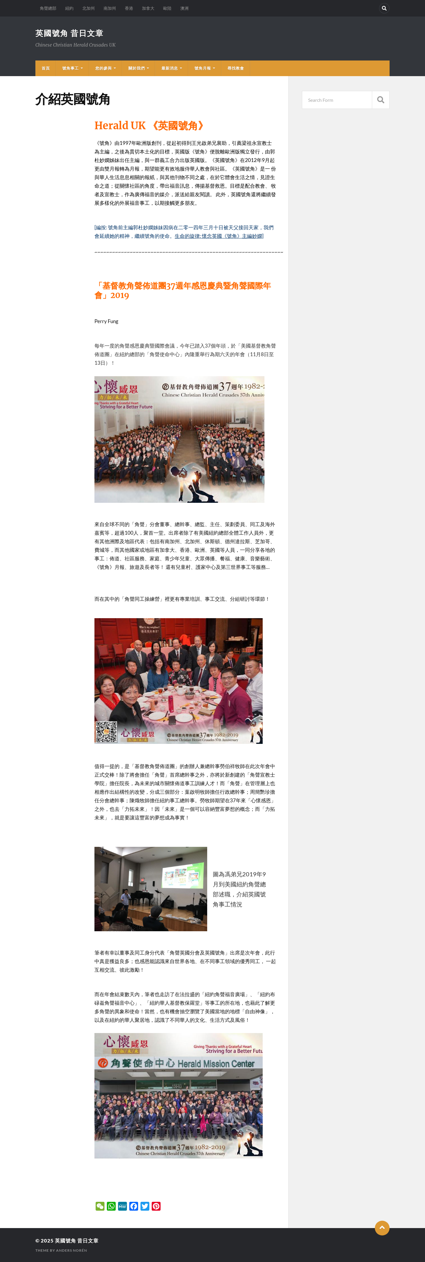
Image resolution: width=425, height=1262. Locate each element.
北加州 (88, 8)
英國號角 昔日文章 (69, 33)
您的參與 (103, 68)
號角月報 (202, 68)
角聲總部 (48, 8)
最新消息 (169, 68)
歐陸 (167, 8)
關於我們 (136, 68)
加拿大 (148, 8)
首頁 (46, 68)
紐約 (69, 8)
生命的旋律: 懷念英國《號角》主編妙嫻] (219, 236)
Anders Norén (71, 1250)
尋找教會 (236, 68)
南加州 (110, 8)
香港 (129, 8)
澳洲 (184, 8)
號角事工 (70, 68)
